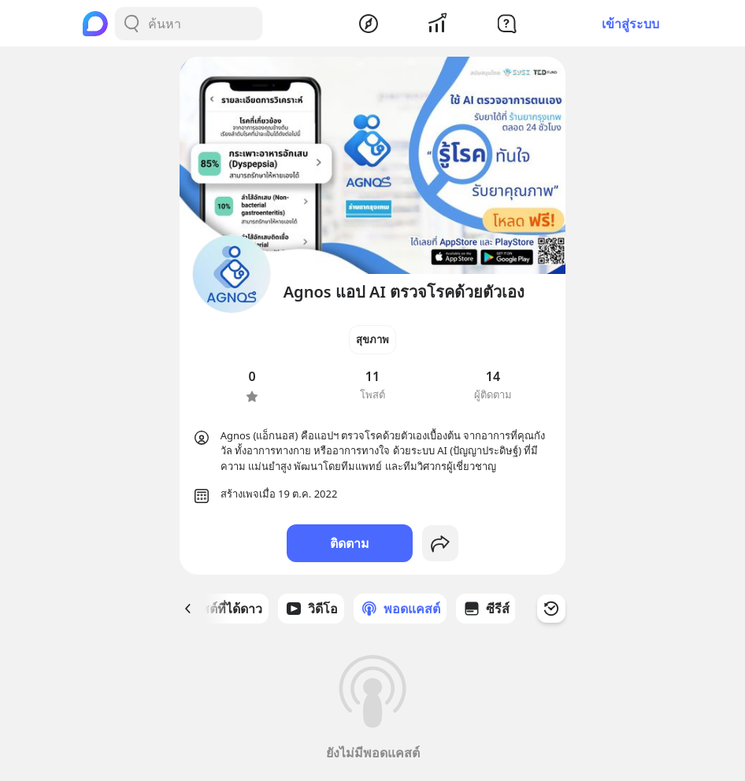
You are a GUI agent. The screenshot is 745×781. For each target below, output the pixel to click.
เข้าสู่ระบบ (630, 23)
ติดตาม (349, 543)
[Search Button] (131, 23)
